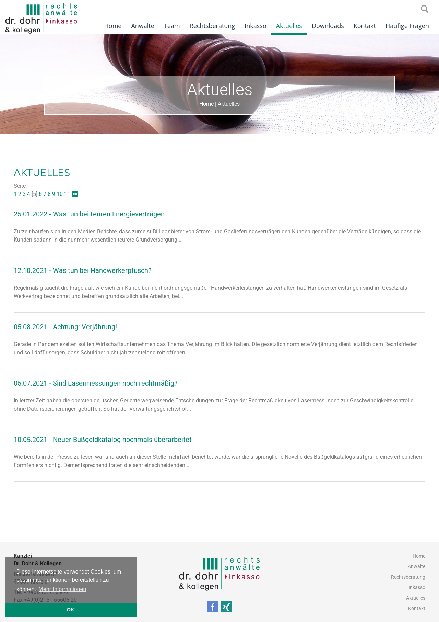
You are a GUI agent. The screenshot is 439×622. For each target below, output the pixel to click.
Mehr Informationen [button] (62, 589)
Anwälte (142, 26)
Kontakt (365, 26)
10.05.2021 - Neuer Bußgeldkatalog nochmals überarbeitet (103, 439)
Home (113, 26)
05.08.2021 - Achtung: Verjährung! (65, 327)
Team (172, 26)
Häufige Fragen (407, 26)
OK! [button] (71, 609)
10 (60, 194)
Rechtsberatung (212, 26)
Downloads (328, 26)
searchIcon (424, 9)
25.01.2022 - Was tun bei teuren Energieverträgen (89, 214)
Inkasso (255, 26)
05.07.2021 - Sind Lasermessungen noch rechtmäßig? (95, 383)
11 (67, 194)
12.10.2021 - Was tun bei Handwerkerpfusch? (82, 270)
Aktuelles (289, 26)
